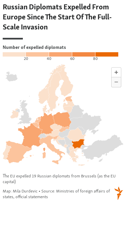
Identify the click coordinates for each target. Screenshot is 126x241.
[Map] (63, 102)
